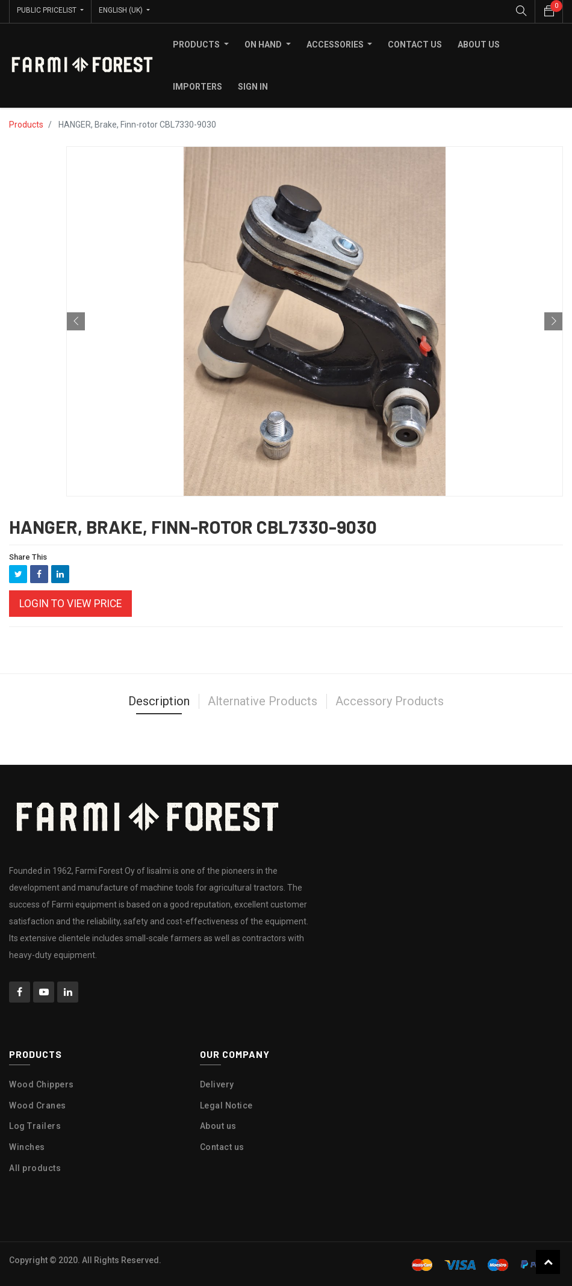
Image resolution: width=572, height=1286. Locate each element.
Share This (28, 555)
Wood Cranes (37, 1103)
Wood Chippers (41, 1082)
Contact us (222, 1146)
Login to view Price (70, 602)
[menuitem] (415, 43)
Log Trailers (35, 1125)
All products (35, 1166)
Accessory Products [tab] (389, 700)
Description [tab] (159, 700)
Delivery (217, 1082)
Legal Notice (226, 1103)
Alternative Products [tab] (262, 700)
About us (218, 1125)
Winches (27, 1146)
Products (26, 123)
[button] (76, 320)
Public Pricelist (47, 10)
